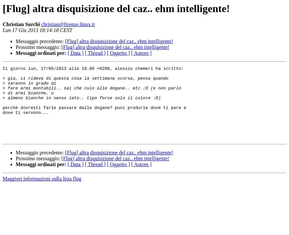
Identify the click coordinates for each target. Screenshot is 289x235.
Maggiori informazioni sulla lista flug (42, 193)
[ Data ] (76, 53)
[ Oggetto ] (118, 53)
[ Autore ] (141, 53)
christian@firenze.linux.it (68, 24)
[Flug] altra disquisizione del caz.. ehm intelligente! (119, 41)
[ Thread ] (95, 53)
